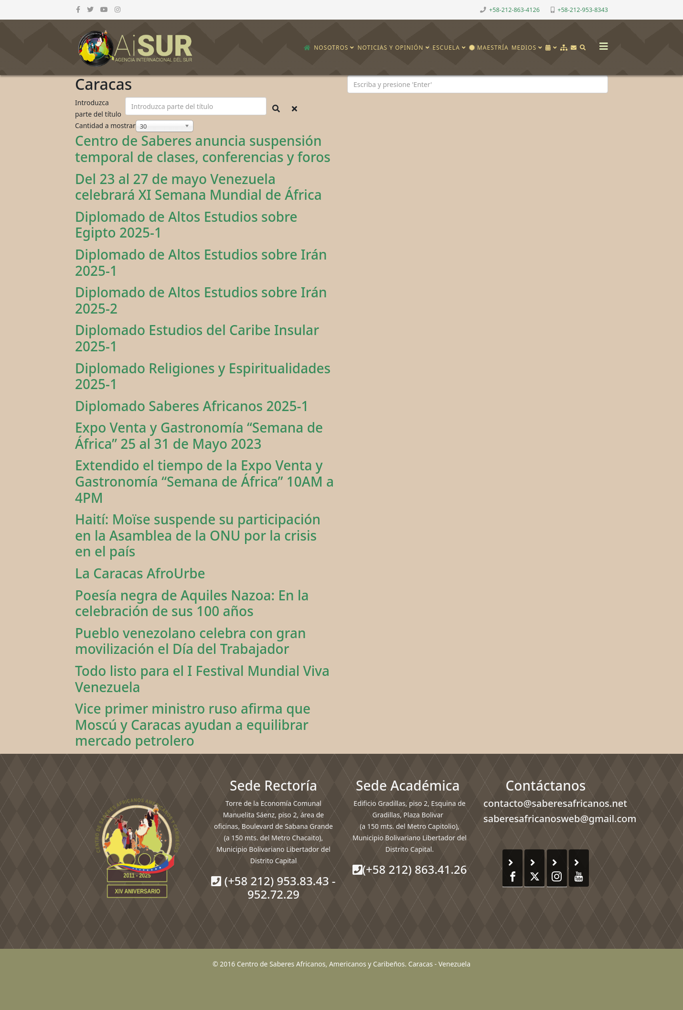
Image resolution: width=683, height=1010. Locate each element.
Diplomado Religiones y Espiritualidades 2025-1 (203, 376)
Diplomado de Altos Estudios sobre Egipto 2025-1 (186, 224)
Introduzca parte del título (99, 108)
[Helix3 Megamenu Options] (601, 43)
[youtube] (104, 9)
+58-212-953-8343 (582, 10)
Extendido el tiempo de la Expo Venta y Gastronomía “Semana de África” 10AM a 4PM (204, 481)
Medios (524, 47)
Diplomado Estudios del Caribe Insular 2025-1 (197, 338)
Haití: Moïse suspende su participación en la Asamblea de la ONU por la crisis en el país (197, 535)
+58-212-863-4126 (514, 10)
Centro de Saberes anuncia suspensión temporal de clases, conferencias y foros (203, 148)
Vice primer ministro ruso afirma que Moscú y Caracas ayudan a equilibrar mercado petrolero (192, 724)
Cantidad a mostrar (105, 125)
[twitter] (90, 9)
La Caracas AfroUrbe (140, 573)
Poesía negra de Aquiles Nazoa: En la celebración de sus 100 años (192, 603)
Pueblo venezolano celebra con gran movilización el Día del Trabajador (190, 641)
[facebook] (78, 9)
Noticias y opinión (390, 47)
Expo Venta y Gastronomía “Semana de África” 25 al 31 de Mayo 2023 (199, 435)
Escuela (446, 47)
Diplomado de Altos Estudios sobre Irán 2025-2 (201, 300)
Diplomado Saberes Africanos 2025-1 (192, 406)
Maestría (489, 47)
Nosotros (331, 47)
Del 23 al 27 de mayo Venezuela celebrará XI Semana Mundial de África (198, 187)
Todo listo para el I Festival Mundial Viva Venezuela (202, 679)
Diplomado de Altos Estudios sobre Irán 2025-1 (201, 262)
